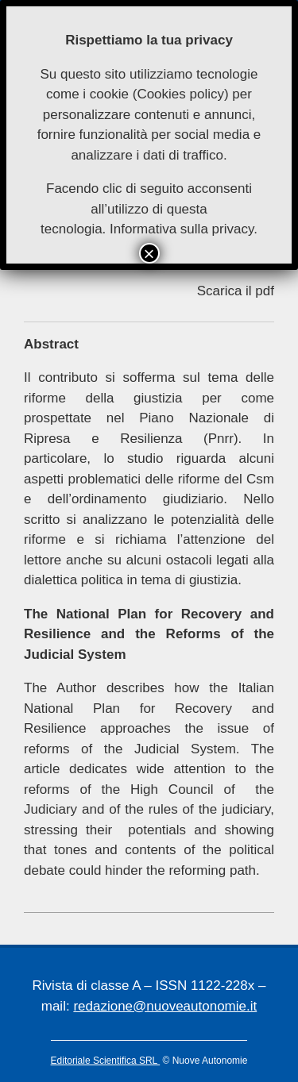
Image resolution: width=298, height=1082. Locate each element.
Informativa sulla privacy (181, 229)
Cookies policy (180, 94)
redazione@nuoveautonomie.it (165, 1006)
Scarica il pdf (235, 290)
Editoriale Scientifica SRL (106, 1060)
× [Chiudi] (148, 253)
